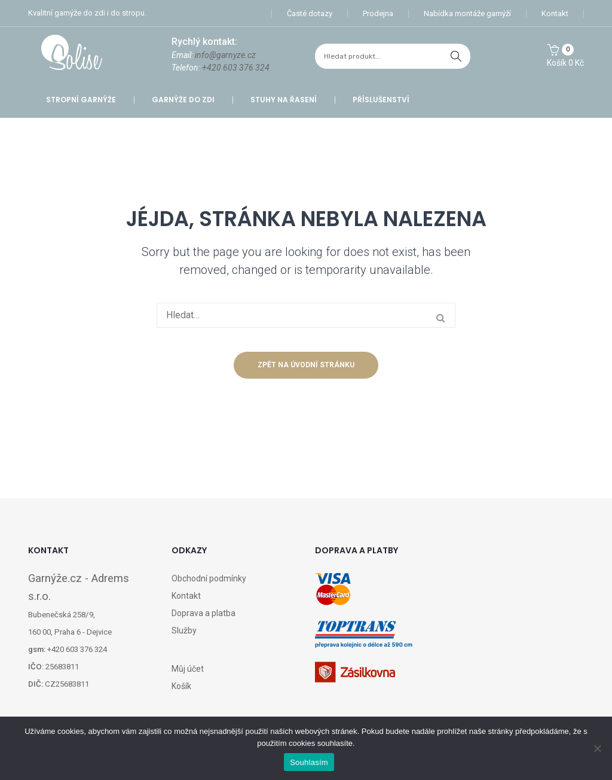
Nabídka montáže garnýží (467, 13)
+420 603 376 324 (236, 67)
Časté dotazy (309, 13)
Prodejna (378, 13)
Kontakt (554, 13)
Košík (181, 686)
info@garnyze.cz (225, 55)
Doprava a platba (203, 613)
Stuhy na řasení (283, 100)
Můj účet (188, 669)
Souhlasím (309, 762)
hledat (456, 56)
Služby (184, 630)
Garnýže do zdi (183, 100)
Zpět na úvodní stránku (306, 365)
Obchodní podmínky (209, 578)
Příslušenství (381, 100)
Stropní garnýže (81, 100)
